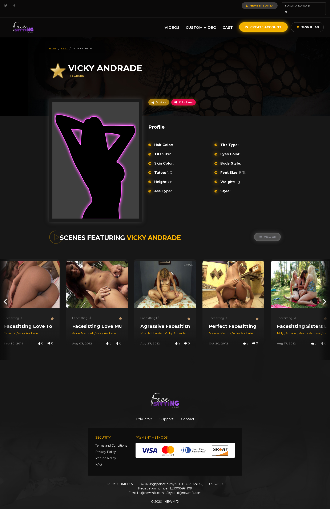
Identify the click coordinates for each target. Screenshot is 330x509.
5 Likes (159, 96)
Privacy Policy (105, 446)
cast (64, 42)
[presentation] (5, 295)
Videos (172, 22)
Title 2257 (142, 413)
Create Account (263, 21)
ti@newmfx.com (151, 487)
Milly (280, 327)
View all (267, 231)
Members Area (248, 5)
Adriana (291, 327)
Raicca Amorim (310, 327)
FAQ (98, 459)
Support (166, 413)
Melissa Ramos (220, 327)
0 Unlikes (183, 96)
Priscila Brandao (152, 327)
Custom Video (201, 22)
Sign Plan (307, 21)
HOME (52, 42)
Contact (189, 413)
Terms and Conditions (111, 440)
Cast (228, 22)
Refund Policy (105, 453)
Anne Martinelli (83, 327)
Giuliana (10, 327)
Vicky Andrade (27, 327)
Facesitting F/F (14, 312)
